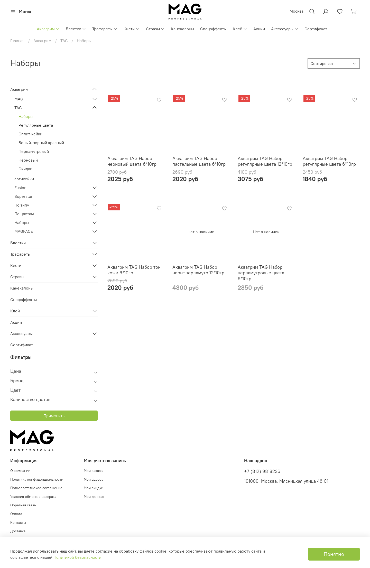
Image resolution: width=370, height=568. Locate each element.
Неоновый (28, 160)
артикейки (24, 178)
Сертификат (315, 28)
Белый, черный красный (41, 142)
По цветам (24, 213)
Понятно (334, 554)
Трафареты (104, 28)
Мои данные (94, 496)
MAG (18, 98)
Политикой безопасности (77, 557)
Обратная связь (23, 505)
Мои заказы (93, 470)
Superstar (23, 196)
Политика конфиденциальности (36, 479)
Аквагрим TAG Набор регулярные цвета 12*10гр (265, 161)
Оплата (16, 513)
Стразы (155, 28)
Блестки (76, 28)
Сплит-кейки (30, 133)
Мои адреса (93, 479)
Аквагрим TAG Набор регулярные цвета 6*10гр (329, 161)
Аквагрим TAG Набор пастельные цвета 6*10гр (199, 161)
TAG (64, 40)
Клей (240, 28)
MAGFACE (23, 231)
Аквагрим (48, 28)
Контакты (18, 522)
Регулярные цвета (35, 125)
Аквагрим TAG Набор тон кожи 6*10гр (134, 270)
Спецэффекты (213, 28)
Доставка (17, 531)
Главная (17, 40)
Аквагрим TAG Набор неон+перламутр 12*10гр (198, 270)
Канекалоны (182, 28)
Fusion (20, 187)
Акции (259, 28)
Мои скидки (93, 488)
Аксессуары (284, 28)
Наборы (25, 116)
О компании (20, 470)
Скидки (25, 168)
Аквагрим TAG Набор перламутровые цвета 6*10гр (261, 273)
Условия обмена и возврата (33, 496)
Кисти (132, 28)
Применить (53, 415)
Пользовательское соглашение (36, 488)
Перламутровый (33, 151)
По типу (21, 205)
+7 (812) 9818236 (262, 471)
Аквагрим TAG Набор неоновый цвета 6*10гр (131, 161)
